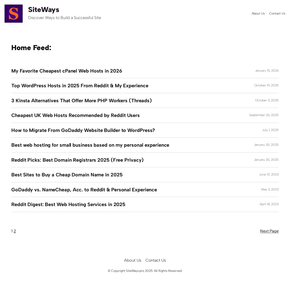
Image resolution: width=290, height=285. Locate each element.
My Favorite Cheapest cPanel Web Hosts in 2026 (66, 70)
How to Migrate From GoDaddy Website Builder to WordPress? (83, 130)
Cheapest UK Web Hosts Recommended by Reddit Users (75, 115)
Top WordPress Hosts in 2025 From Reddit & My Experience (79, 85)
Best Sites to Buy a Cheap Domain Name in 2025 (67, 174)
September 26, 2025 (264, 115)
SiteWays (43, 9)
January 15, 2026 (267, 71)
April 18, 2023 (269, 204)
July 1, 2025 (270, 130)
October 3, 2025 (267, 100)
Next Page (269, 231)
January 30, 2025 (266, 145)
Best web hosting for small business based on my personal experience (90, 145)
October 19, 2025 (266, 85)
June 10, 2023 (269, 174)
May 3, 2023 (270, 189)
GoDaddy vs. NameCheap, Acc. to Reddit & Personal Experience (84, 189)
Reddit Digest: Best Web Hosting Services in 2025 (68, 204)
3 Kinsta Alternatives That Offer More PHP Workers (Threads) (81, 100)
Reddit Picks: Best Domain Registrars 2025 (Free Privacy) (77, 160)
